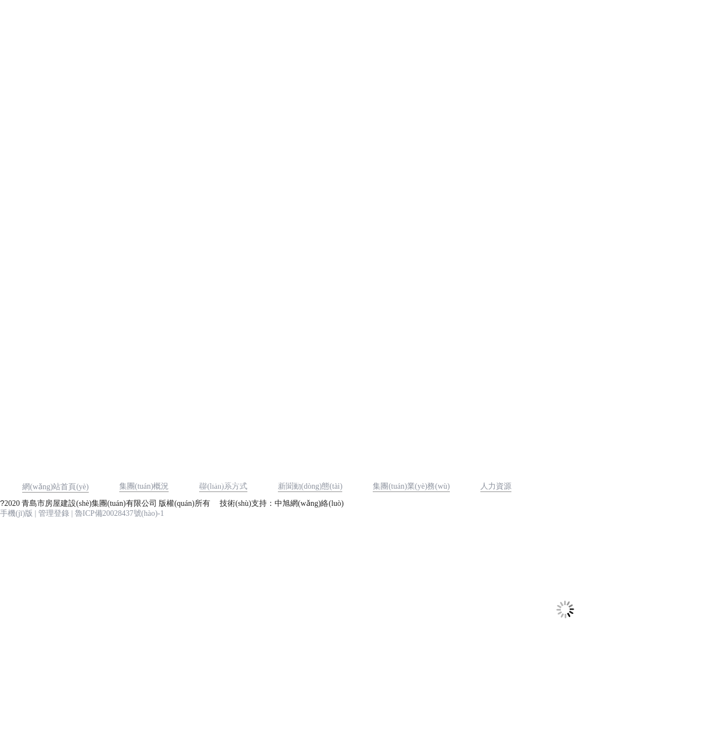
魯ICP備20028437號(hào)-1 (119, 513)
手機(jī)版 (16, 513)
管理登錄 (53, 513)
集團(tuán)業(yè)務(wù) (411, 486)
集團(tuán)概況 (144, 486)
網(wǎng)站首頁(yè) (55, 487)
